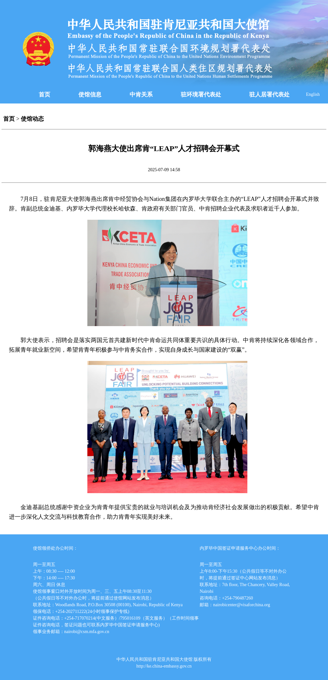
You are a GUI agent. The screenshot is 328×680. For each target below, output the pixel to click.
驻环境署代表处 (201, 94)
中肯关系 (141, 94)
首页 (44, 94)
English (313, 94)
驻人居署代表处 (269, 94)
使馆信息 (89, 94)
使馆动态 (32, 119)
